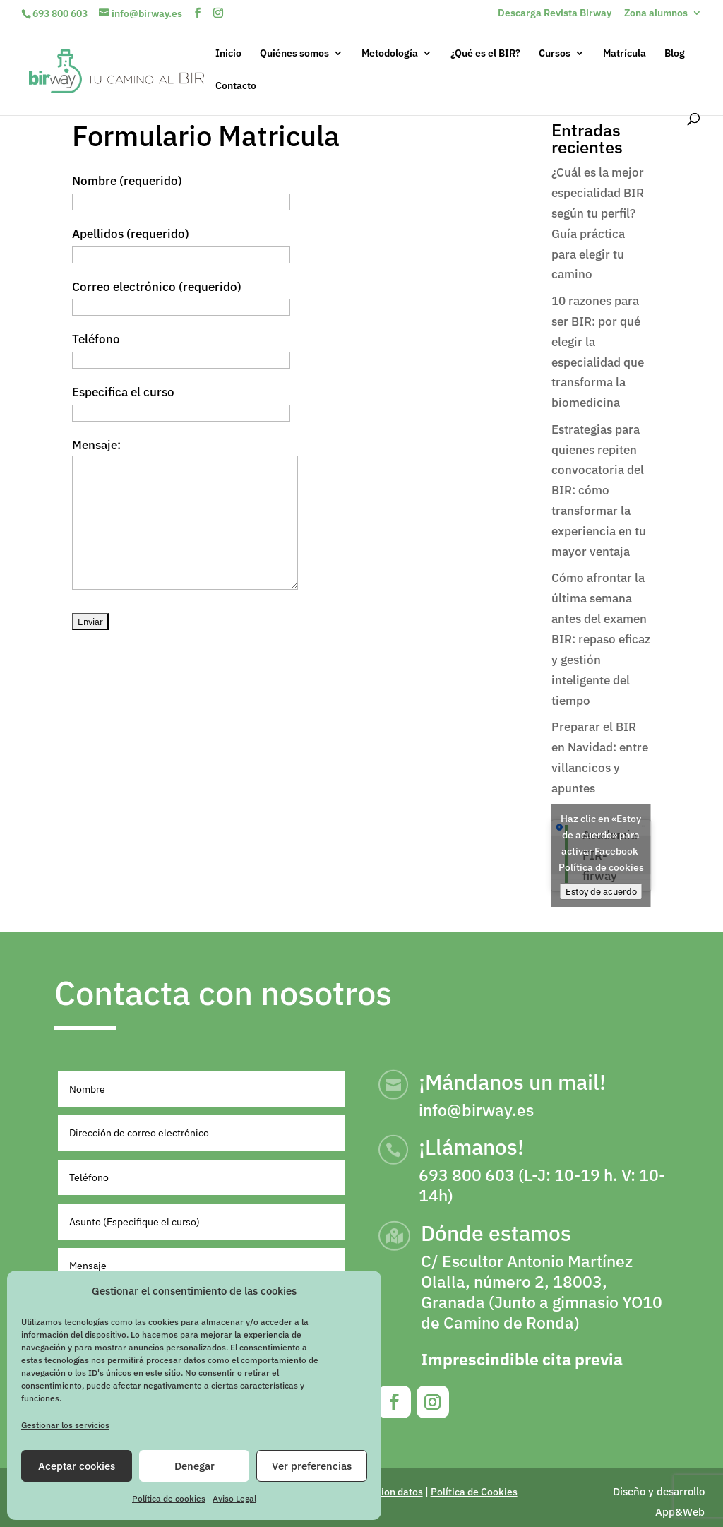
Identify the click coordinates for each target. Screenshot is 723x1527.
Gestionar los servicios (65, 1425)
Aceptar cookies (76, 1466)
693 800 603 (60, 13)
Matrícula (624, 53)
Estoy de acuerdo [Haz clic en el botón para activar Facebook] (601, 891)
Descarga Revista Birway (554, 13)
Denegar (194, 1466)
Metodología (390, 53)
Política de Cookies (474, 1491)
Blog (674, 53)
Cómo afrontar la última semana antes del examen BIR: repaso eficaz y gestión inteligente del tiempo (600, 639)
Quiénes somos (294, 53)
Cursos (554, 53)
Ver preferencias (312, 1466)
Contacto (235, 86)
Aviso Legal (234, 1498)
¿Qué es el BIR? (485, 53)
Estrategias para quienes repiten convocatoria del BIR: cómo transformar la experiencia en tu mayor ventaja (598, 490)
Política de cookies (168, 1498)
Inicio (228, 53)
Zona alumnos (656, 13)
